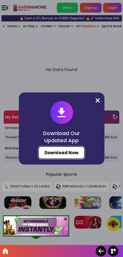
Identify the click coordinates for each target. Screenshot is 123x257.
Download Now (61, 153)
